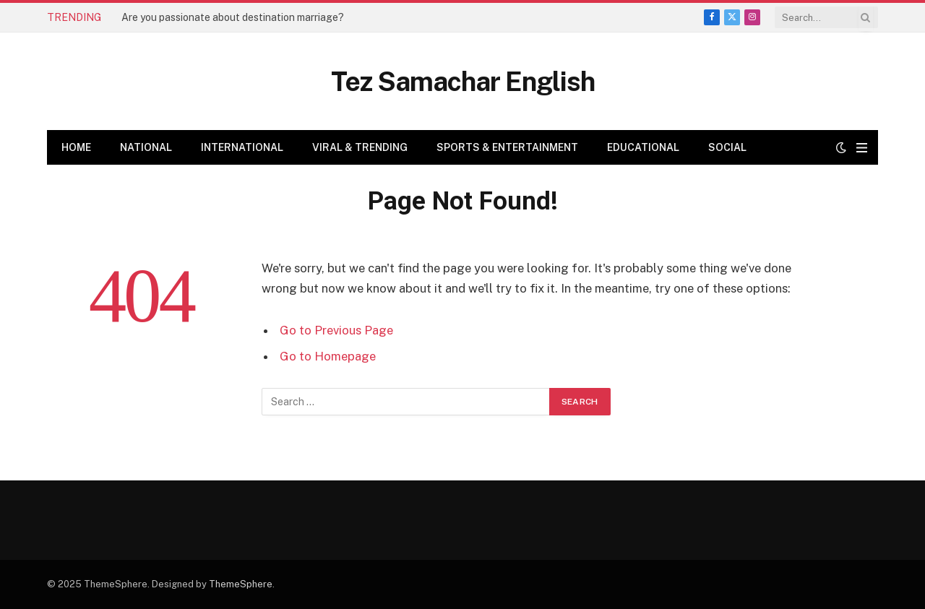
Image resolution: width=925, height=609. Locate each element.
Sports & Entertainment (507, 147)
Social (727, 147)
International (242, 147)
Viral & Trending (360, 147)
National (146, 147)
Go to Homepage (328, 356)
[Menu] (861, 147)
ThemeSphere (240, 584)
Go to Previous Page (336, 330)
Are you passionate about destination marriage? (232, 17)
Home (76, 147)
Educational (643, 147)
